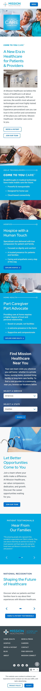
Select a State (12, 404)
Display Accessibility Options (37, 664)
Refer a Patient (12, 129)
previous (7, 557)
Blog (6, 651)
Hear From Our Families (20, 527)
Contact (25, 647)
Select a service (13, 391)
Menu (34, 4)
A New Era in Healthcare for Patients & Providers (14, 58)
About (6, 655)
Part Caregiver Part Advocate (16, 306)
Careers (24, 643)
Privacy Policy (15, 685)
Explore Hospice (11, 268)
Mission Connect (28, 655)
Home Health (9, 639)
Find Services (27, 651)
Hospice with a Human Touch (16, 232)
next (35, 557)
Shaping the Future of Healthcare (20, 581)
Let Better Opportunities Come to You (16, 463)
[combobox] (34, 670)
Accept (29, 685)
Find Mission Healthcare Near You (20, 358)
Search (20, 417)
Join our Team (12, 136)
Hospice (7, 643)
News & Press (27, 639)
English (37, 669)
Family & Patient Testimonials (20, 616)
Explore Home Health (13, 338)
